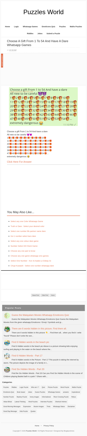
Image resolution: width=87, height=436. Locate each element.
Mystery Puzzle (22, 397)
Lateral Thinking (20, 402)
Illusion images (39, 406)
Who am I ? (35, 387)
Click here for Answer (19, 161)
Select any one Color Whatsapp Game (27, 221)
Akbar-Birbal (7, 402)
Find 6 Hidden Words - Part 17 (27, 355)
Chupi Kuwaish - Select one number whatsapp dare (32, 266)
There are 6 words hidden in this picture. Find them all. (39, 328)
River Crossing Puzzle (61, 397)
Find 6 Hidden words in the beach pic (30, 342)
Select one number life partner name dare (28, 231)
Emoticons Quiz (48, 27)
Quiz (43, 387)
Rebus (73, 397)
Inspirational (76, 392)
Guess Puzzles (40, 392)
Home (7, 27)
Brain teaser (21, 392)
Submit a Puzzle (53, 34)
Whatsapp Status (59, 406)
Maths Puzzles (76, 27)
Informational (46, 397)
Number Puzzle (8, 397)
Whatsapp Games (30, 27)
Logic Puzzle (24, 387)
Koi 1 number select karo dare (23, 236)
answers (66, 392)
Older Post (45, 295)
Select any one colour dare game (24, 241)
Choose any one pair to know (23, 251)
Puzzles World (43, 12)
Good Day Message (10, 411)
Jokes (40, 34)
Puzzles (62, 27)
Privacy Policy (49, 426)
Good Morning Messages (11, 406)
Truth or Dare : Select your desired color (27, 226)
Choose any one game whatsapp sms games (30, 256)
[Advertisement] (26, 71)
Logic (16, 27)
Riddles (30, 34)
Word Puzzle (65, 387)
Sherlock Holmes (61, 402)
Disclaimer (71, 406)
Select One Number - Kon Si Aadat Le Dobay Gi (31, 261)
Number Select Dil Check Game (24, 246)
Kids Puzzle (24, 411)
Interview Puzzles (46, 402)
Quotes (33, 411)
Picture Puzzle (53, 387)
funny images (34, 397)
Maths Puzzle (76, 387)
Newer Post (35, 295)
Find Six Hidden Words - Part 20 (28, 369)
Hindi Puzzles (33, 402)
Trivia (48, 406)
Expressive (27, 406)
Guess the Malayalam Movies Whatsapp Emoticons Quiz (40, 315)
